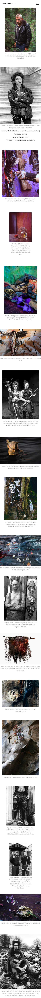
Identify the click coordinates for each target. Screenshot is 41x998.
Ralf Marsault (9, 3)
